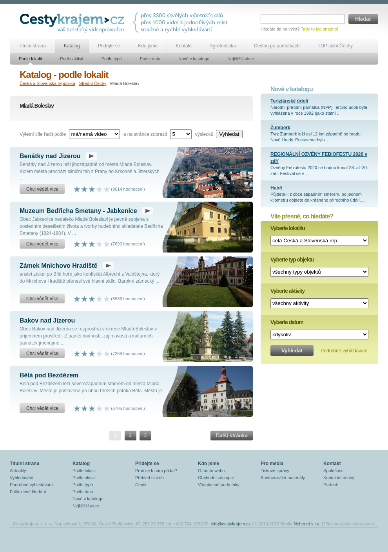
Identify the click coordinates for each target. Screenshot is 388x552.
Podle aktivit (71, 58)
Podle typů (112, 58)
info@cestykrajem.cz (231, 523)
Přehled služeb (149, 477)
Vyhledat (229, 134)
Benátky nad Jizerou (50, 156)
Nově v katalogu (193, 58)
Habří (276, 188)
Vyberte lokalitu (287, 228)
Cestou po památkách (277, 46)
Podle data (150, 58)
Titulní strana (32, 46)
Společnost (333, 470)
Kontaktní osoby (338, 477)
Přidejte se (109, 46)
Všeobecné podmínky (218, 484)
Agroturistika (223, 46)
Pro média (272, 463)
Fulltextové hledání (28, 491)
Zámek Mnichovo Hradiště (58, 265)
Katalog (72, 46)
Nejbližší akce (240, 58)
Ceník (141, 484)
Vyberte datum (286, 322)
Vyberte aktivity (287, 291)
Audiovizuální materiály (283, 477)
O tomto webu (211, 470)
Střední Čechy (93, 83)
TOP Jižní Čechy (335, 46)
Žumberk (280, 127)
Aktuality (18, 470)
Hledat (363, 19)
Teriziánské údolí (289, 101)
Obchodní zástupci (216, 477)
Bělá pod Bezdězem (49, 375)
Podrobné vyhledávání (344, 351)
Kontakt (184, 46)
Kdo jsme (148, 46)
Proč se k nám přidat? (156, 470)
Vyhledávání (21, 477)
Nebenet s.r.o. (307, 523)
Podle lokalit (30, 58)
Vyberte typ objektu (292, 259)
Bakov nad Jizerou (47, 320)
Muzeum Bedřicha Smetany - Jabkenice (78, 210)
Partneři (331, 484)
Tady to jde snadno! (319, 29)
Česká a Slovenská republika (47, 83)
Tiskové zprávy (275, 470)
